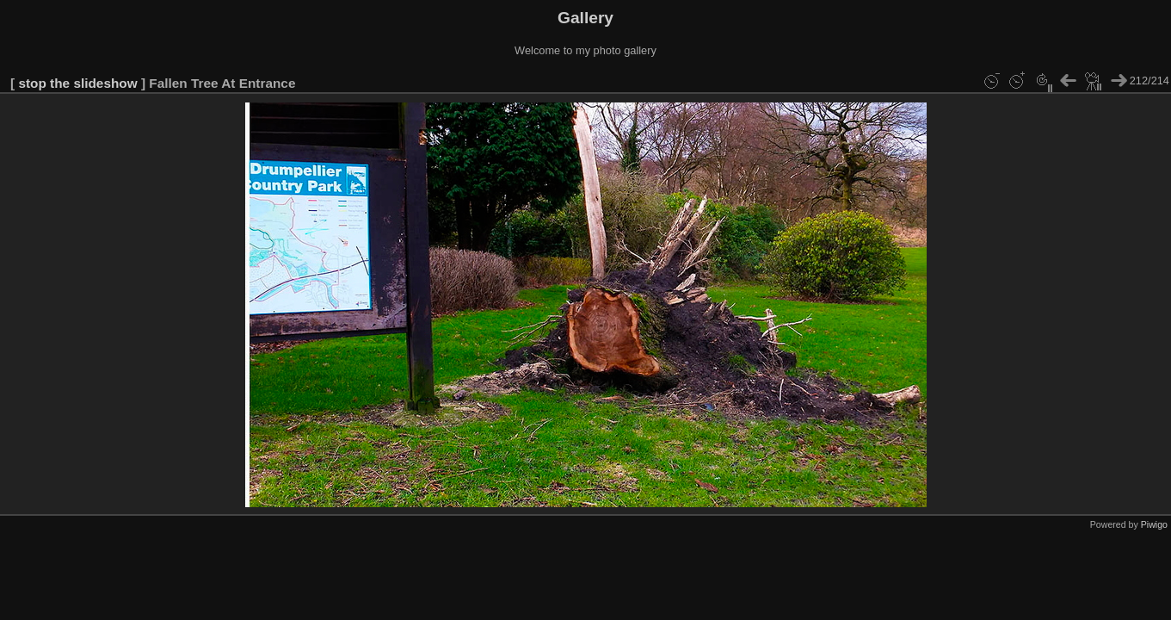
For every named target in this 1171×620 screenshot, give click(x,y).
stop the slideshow (77, 83)
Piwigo (1154, 524)
